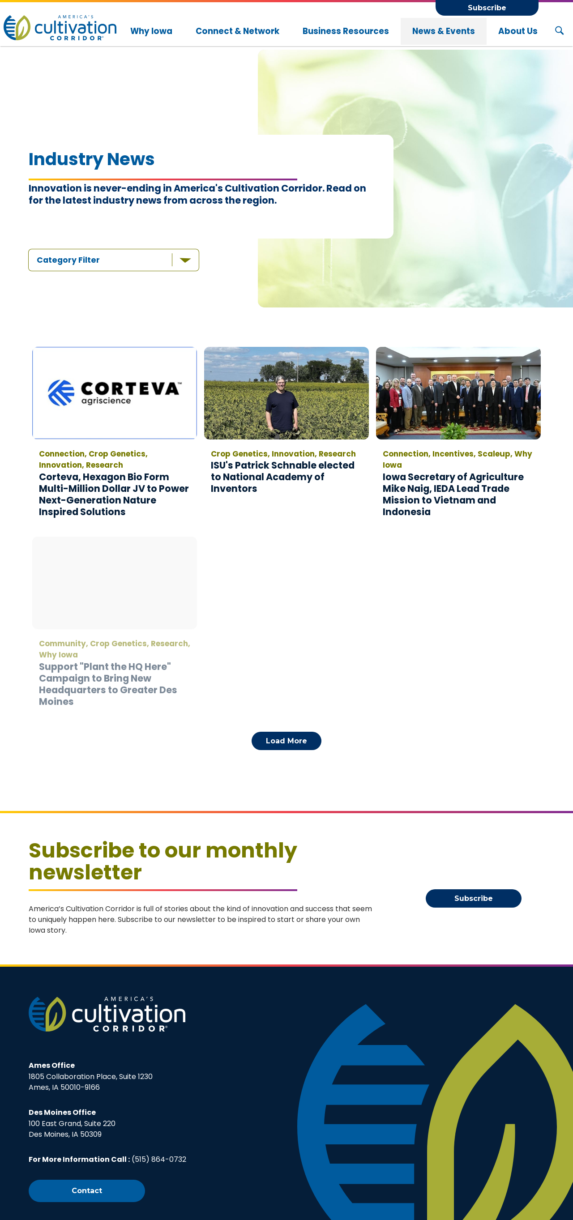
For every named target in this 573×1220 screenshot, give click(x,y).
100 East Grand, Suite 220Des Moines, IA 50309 (72, 1123)
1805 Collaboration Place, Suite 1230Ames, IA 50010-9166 (91, 1076)
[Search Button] (559, 31)
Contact (87, 1190)
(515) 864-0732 (159, 1159)
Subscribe (487, 8)
